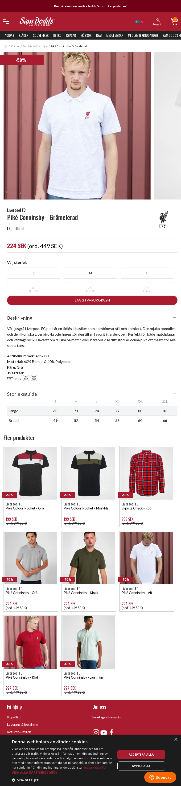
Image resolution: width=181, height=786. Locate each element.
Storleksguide (22, 394)
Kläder (23, 35)
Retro (57, 35)
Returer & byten (19, 732)
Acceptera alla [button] (141, 755)
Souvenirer (41, 35)
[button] (62, 772)
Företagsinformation (107, 717)
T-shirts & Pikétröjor (35, 46)
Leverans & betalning (22, 724)
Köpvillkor (14, 717)
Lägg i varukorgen (92, 300)
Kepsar (71, 35)
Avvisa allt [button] (141, 766)
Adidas (9, 35)
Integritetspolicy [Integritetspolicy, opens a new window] (95, 768)
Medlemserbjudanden (143, 35)
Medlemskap (114, 35)
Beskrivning (19, 318)
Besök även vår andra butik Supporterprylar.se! (90, 6)
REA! (99, 35)
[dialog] (90, 760)
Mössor (86, 35)
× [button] (175, 739)
